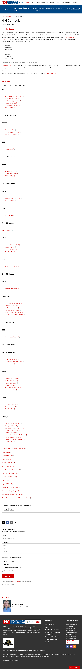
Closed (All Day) (75, 8)
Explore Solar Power (11, 381)
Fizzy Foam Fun (9, 130)
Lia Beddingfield (17, 604)
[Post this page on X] (3, 522)
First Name (5, 542)
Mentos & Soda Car (10, 383)
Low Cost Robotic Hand (12, 245)
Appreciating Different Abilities (13, 96)
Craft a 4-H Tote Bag (11, 404)
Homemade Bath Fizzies (12, 132)
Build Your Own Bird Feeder (12, 303)
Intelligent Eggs (9, 176)
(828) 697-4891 (60, 8)
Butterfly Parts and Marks (12, 387)
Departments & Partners (52, 630)
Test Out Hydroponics (11, 308)
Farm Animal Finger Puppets (10, 491)
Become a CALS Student (52, 637)
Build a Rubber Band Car (9, 477)
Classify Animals (9, 247)
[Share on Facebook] (7, 522)
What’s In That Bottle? (11, 288)
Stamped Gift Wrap (10, 426)
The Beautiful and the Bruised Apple (12, 494)
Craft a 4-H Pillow (10, 407)
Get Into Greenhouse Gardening (14, 314)
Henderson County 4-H (8, 16)
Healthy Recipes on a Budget (10, 487)
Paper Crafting (9, 107)
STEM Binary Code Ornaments (13, 428)
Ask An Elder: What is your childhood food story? (15, 498)
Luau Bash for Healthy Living (10, 473)
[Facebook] (67, 646)
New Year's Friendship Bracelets (14, 439)
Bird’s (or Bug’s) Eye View (12, 101)
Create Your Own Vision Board (13, 361)
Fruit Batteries (9, 149)
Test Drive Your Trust (7, 463)
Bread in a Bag (9, 251)
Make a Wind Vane (7, 466)
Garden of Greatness (11, 134)
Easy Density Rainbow (11, 378)
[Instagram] (71, 646)
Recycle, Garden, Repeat (12, 310)
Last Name (5, 549)
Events (43, 2)
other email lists (16, 581)
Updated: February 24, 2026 (9, 24)
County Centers (50, 2)
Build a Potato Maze (11, 174)
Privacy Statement (39, 650)
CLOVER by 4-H (6, 65)
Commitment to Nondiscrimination (18, 650)
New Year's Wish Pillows (12, 430)
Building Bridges (9, 200)
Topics (57, 2)
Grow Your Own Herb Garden (13, 312)
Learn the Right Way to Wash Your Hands (13, 448)
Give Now (74, 2)
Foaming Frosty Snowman (12, 424)
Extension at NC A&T (51, 639)
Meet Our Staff (36, 2)
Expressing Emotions (11, 359)
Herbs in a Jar (6, 452)
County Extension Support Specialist (20, 606)
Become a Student (65, 2)
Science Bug (5, 459)
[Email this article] (11, 522)
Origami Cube (9, 215)
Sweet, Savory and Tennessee (10, 470)
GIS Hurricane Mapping (11, 337)
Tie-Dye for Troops (10, 103)
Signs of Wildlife (6, 484)
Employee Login (74, 667)
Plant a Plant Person (11, 305)
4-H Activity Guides (51, 73)
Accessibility (15, 660)
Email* (4, 536)
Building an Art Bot (10, 249)
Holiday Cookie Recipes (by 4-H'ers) (15, 435)
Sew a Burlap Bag (7, 455)
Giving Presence (6, 230)
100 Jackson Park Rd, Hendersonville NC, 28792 (43, 9)
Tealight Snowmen (10, 432)
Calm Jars (5, 480)
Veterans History (10, 198)
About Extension (49, 624)
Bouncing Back (9, 364)
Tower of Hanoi (9, 385)
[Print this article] (15, 522)
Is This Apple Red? (10, 171)
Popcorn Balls (9, 441)
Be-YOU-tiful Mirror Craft (12, 105)
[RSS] (74, 646)
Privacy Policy (10, 584)
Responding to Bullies (11, 98)
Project (18, 198)
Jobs (46, 627)
